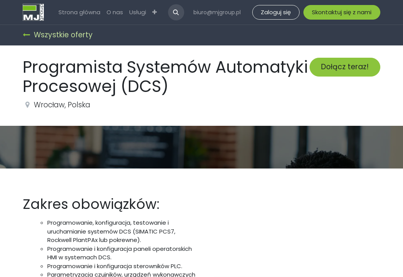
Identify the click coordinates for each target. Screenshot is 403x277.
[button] (176, 12)
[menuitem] (79, 12)
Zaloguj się (276, 12)
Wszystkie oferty (58, 35)
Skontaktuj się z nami (341, 12)
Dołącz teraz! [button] (345, 67)
